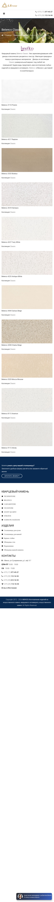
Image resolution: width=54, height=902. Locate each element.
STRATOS (7, 516)
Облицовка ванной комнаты (14, 550)
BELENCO (8, 500)
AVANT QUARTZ (10, 512)
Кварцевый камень (21, 35)
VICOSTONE (8, 508)
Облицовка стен (9, 542)
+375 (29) (44, 15)
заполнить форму (11, 476)
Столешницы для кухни (12, 530)
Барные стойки (9, 538)
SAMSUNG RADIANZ (12, 520)
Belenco (33, 35)
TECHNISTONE (9, 496)
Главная (8, 35)
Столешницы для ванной (12, 534)
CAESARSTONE (10, 504)
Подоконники (8, 546)
